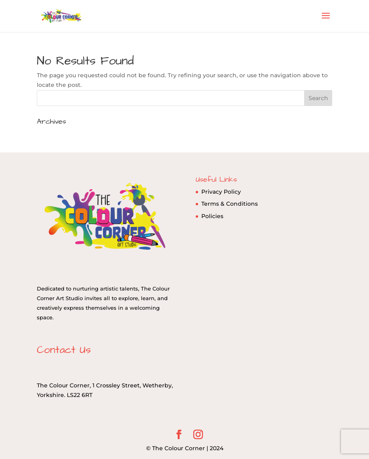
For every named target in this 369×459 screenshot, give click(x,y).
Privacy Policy (221, 191)
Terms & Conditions (229, 203)
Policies (212, 216)
